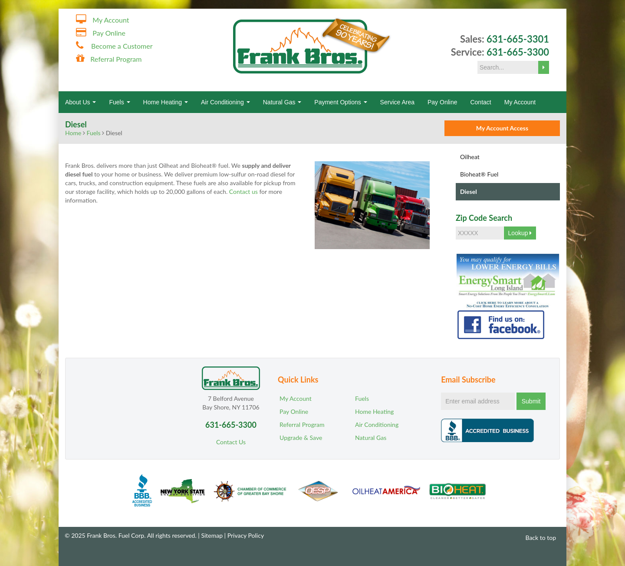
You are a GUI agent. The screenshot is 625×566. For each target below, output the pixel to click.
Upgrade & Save (301, 437)
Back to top (537, 537)
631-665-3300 (518, 52)
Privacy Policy (245, 535)
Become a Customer (122, 46)
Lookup (520, 233)
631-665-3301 (518, 39)
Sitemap (212, 535)
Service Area (397, 102)
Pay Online (108, 33)
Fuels (119, 102)
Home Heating (165, 102)
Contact (480, 102)
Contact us (243, 191)
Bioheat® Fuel (479, 174)
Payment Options (340, 102)
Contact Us (231, 442)
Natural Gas (282, 102)
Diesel (468, 191)
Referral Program (115, 59)
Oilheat (470, 156)
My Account (110, 20)
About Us (80, 102)
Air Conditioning (225, 102)
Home (73, 133)
